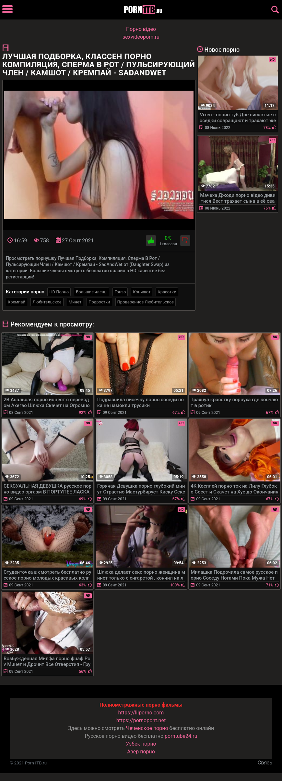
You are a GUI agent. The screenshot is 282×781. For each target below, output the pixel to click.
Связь (265, 763)
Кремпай (16, 302)
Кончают (141, 291)
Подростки (99, 302)
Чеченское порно (147, 728)
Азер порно (141, 752)
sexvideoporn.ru (141, 37)
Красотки (167, 291)
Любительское (47, 302)
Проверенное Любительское (145, 302)
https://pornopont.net (141, 720)
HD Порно (59, 291)
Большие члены (91, 291)
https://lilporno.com (141, 713)
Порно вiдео (141, 29)
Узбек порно (141, 744)
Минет (75, 302)
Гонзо (120, 291)
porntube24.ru (181, 736)
